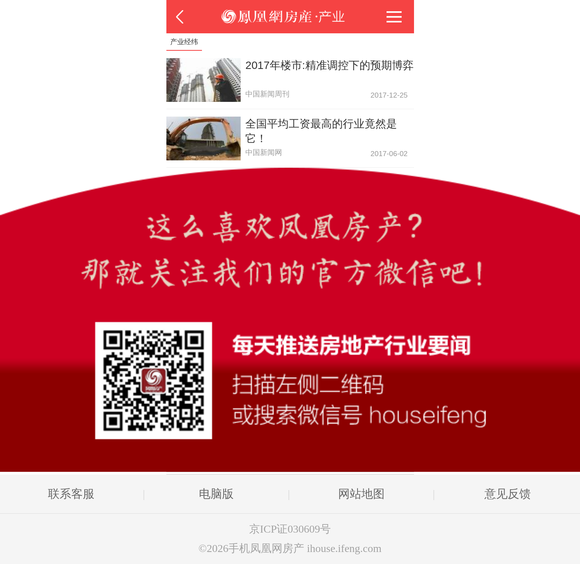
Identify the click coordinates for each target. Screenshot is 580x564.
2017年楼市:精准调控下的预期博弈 (329, 65)
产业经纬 (184, 42)
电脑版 (216, 493)
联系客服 (71, 493)
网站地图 (361, 493)
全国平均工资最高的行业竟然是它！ (321, 131)
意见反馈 (507, 493)
